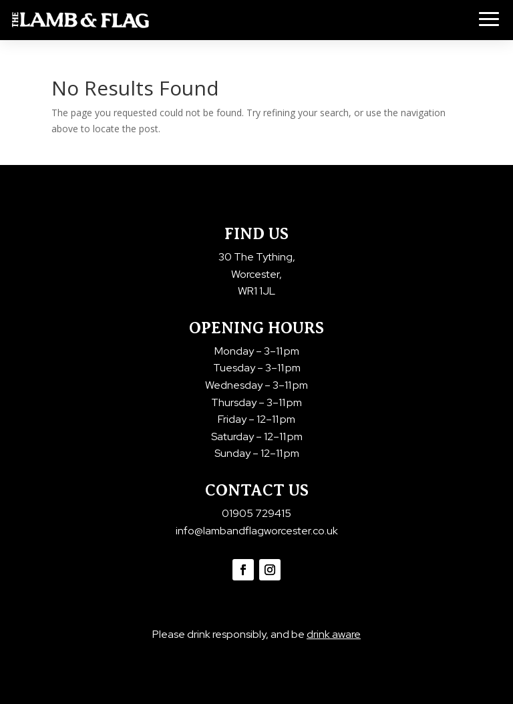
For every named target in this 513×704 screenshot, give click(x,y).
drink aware (334, 634)
